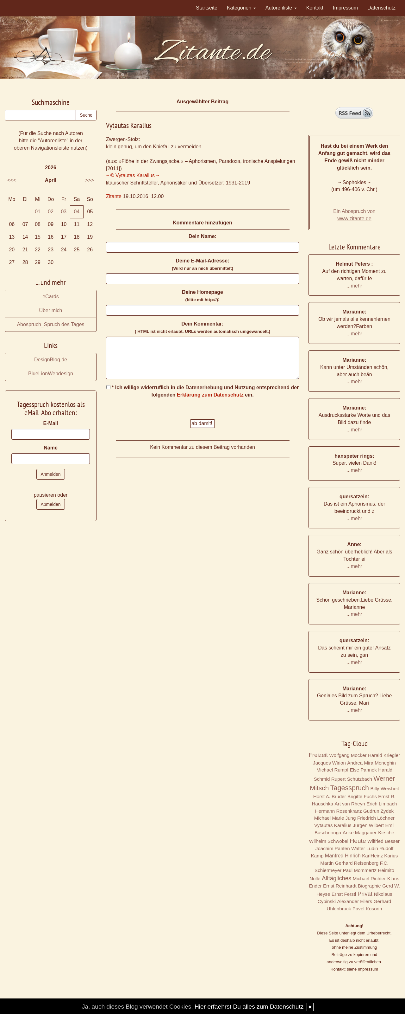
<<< (11, 180)
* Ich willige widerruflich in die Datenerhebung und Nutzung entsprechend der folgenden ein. (202, 391)
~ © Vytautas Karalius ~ (132, 175)
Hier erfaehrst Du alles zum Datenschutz (249, 1006)
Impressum (345, 7)
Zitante (114, 196)
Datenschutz (381, 7)
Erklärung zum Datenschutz (210, 394)
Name (51, 447)
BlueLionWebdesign (50, 373)
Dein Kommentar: (202, 327)
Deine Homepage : (202, 295)
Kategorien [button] (241, 7)
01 (37, 211)
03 (63, 211)
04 (77, 211)
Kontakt (314, 7)
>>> (89, 180)
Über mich (50, 310)
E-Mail (50, 423)
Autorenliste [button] (281, 7)
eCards (50, 296)
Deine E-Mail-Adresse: (202, 264)
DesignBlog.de (50, 359)
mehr (356, 285)
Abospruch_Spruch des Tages (50, 324)
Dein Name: (202, 236)
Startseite (206, 7)
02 (50, 211)
